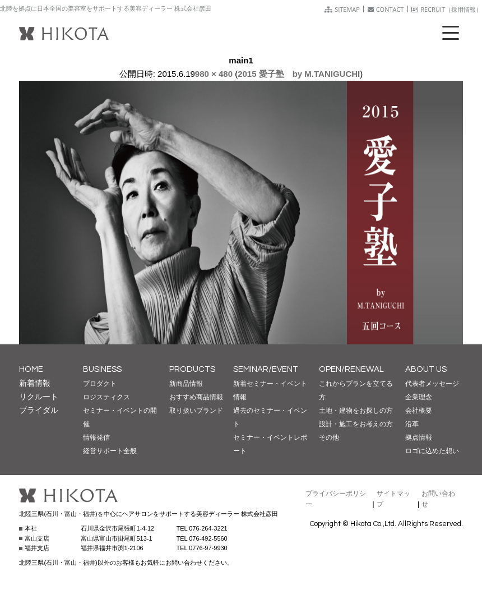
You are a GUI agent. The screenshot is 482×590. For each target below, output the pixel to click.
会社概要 (418, 410)
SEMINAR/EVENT (265, 369)
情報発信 (96, 437)
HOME (31, 369)
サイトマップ (393, 499)
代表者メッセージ (432, 384)
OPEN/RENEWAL (351, 369)
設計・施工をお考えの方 (356, 424)
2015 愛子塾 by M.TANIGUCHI (299, 74)
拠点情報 (418, 437)
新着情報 (34, 383)
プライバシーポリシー (335, 499)
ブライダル (38, 409)
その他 (329, 437)
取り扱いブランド (196, 410)
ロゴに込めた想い (432, 451)
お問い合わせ (438, 499)
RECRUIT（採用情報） (446, 9)
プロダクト (100, 384)
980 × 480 (214, 74)
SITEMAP (342, 9)
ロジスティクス (106, 397)
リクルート (38, 396)
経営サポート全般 (110, 451)
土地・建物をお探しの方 (356, 410)
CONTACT (386, 9)
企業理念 (418, 397)
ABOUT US (426, 369)
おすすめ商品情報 (196, 397)
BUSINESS (102, 369)
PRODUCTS (192, 369)
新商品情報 (186, 384)
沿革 (412, 424)
